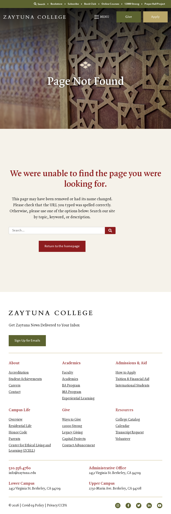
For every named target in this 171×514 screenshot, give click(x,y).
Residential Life (20, 426)
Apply (155, 17)
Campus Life (19, 410)
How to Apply (126, 372)
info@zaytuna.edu (22, 473)
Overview (15, 419)
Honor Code (18, 432)
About (14, 363)
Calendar (122, 426)
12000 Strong (72, 426)
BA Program (71, 385)
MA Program (71, 392)
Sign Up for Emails (27, 340)
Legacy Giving (72, 432)
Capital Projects (74, 439)
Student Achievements (25, 379)
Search (39, 4)
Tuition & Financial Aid (132, 379)
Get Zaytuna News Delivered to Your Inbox (44, 325)
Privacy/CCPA (57, 505)
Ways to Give (71, 419)
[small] (117, 505)
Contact (14, 392)
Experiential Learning (78, 398)
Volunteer (123, 439)
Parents (14, 439)
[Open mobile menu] (102, 17)
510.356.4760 (20, 468)
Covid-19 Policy (33, 505)
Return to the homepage (62, 246)
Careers (14, 385)
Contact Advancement (78, 445)
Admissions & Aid (131, 363)
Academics (71, 363)
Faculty (67, 372)
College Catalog (128, 419)
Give (128, 17)
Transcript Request (130, 432)
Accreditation (19, 372)
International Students (132, 385)
